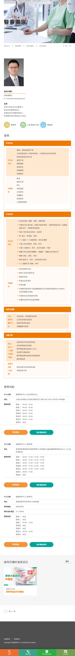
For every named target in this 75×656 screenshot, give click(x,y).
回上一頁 (68, 46)
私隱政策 (17, 639)
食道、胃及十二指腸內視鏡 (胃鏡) (10, 350)
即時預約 (15, 432)
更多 (67, 561)
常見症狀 (9, 143)
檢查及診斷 (10, 309)
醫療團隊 (18, 46)
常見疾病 (9, 214)
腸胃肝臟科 (30, 46)
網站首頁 (7, 46)
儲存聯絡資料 (41, 432)
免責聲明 (7, 639)
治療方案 (9, 335)
